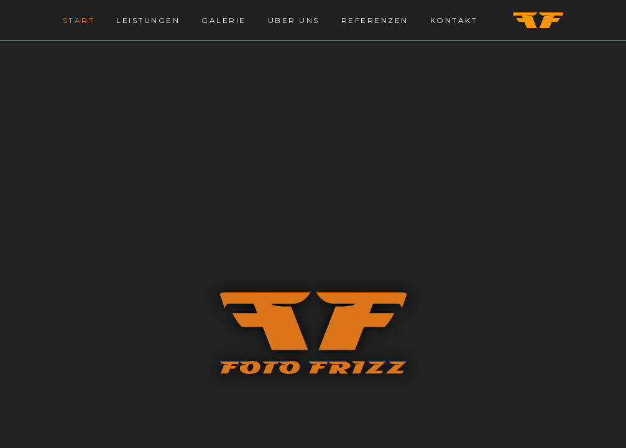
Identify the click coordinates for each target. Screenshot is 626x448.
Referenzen (374, 20)
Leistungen (148, 20)
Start (79, 20)
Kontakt (454, 20)
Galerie (223, 20)
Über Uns (294, 20)
